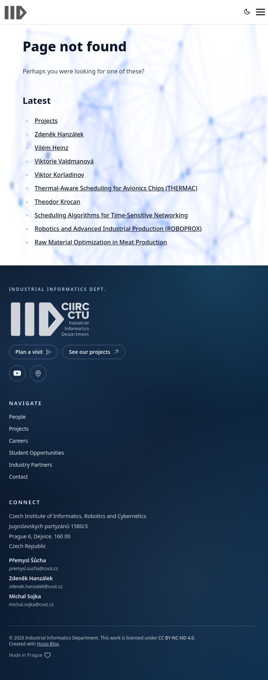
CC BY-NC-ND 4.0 (176, 638)
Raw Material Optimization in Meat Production (101, 242)
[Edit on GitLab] (30, 655)
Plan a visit (33, 351)
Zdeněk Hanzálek (59, 134)
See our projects (94, 351)
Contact (18, 476)
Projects (46, 121)
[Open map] (38, 373)
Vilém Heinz (51, 148)
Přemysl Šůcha (27, 560)
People (17, 416)
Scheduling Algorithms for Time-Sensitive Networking (111, 215)
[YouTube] (17, 373)
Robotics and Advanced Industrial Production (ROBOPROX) (118, 229)
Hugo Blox (48, 644)
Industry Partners (30, 464)
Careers (18, 440)
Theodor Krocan (57, 202)
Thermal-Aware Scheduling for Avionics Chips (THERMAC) (116, 188)
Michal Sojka (25, 596)
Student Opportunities (36, 452)
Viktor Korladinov (59, 175)
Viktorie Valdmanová (64, 161)
